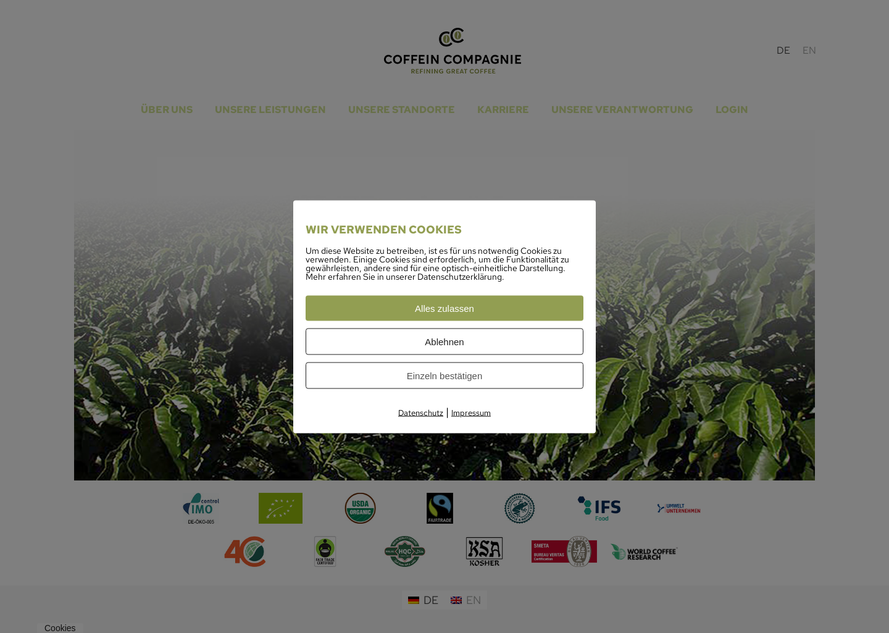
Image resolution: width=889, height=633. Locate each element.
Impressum (471, 412)
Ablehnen (444, 341)
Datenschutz (420, 412)
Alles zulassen (444, 308)
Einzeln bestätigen (445, 375)
